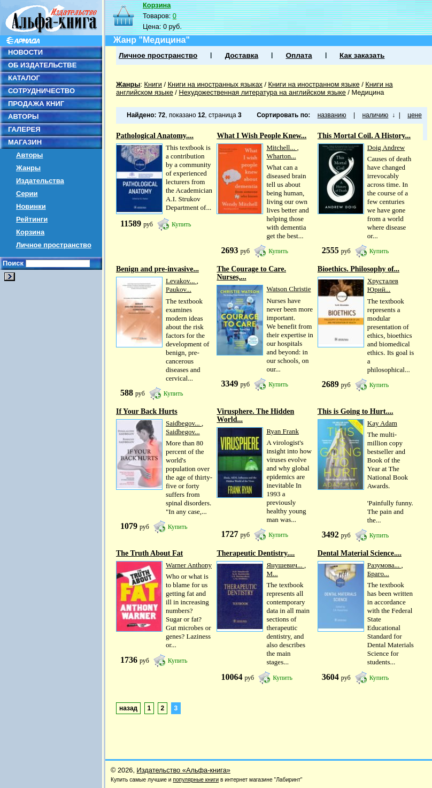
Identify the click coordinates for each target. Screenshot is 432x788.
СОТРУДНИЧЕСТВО (41, 91)
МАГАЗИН (25, 142)
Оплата (299, 55)
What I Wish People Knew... (261, 136)
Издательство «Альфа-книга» (183, 770)
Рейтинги (32, 219)
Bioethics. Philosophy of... (358, 269)
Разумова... (384, 565)
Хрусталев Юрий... (382, 285)
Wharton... (281, 156)
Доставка (241, 55)
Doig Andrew (386, 147)
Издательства (40, 181)
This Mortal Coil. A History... (364, 136)
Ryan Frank (282, 431)
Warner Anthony (189, 565)
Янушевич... (285, 565)
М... (271, 574)
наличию (375, 115)
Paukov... (178, 289)
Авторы (29, 155)
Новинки (31, 206)
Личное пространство (53, 245)
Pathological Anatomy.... (155, 136)
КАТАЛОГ (24, 78)
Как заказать (362, 55)
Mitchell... (281, 147)
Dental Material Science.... (360, 553)
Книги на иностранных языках (215, 84)
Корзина (30, 232)
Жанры (28, 168)
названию (332, 115)
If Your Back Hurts (147, 411)
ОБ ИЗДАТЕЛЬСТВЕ (42, 65)
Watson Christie (288, 289)
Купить (181, 224)
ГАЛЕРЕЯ (24, 129)
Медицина (367, 92)
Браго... (378, 574)
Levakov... (181, 281)
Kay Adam (382, 423)
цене (414, 115)
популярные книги (196, 780)
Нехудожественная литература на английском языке (262, 92)
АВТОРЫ (23, 116)
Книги (153, 84)
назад (128, 708)
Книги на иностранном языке (314, 84)
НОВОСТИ (25, 52)
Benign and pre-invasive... (157, 269)
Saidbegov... (184, 423)
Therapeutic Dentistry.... (256, 553)
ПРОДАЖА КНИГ (36, 104)
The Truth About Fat (149, 553)
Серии (27, 194)
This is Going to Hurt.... (356, 411)
